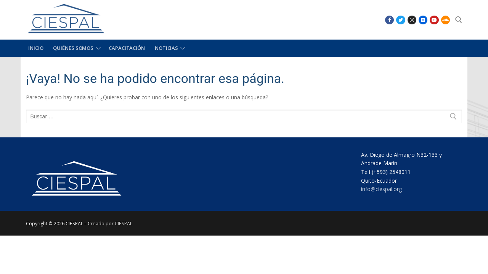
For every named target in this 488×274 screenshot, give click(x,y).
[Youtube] (434, 20)
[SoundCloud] (445, 20)
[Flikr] (423, 20)
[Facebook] (389, 20)
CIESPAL (123, 223)
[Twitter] (400, 20)
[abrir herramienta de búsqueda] (458, 19)
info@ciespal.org (381, 189)
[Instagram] (412, 20)
